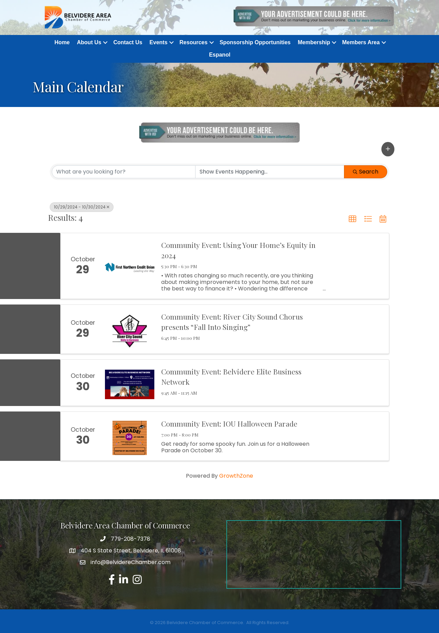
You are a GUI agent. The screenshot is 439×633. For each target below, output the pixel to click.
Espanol (219, 55)
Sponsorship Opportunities (255, 43)
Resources (193, 43)
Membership (314, 43)
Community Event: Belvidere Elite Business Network (231, 376)
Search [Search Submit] (365, 172)
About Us (89, 43)
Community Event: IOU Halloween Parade (229, 424)
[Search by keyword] (123, 171)
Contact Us (127, 43)
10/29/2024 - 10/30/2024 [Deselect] (81, 207)
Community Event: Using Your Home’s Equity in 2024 (238, 250)
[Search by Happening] (269, 171)
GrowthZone (236, 476)
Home (62, 43)
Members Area (361, 43)
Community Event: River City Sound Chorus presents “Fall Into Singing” (232, 322)
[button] (387, 149)
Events (158, 43)
